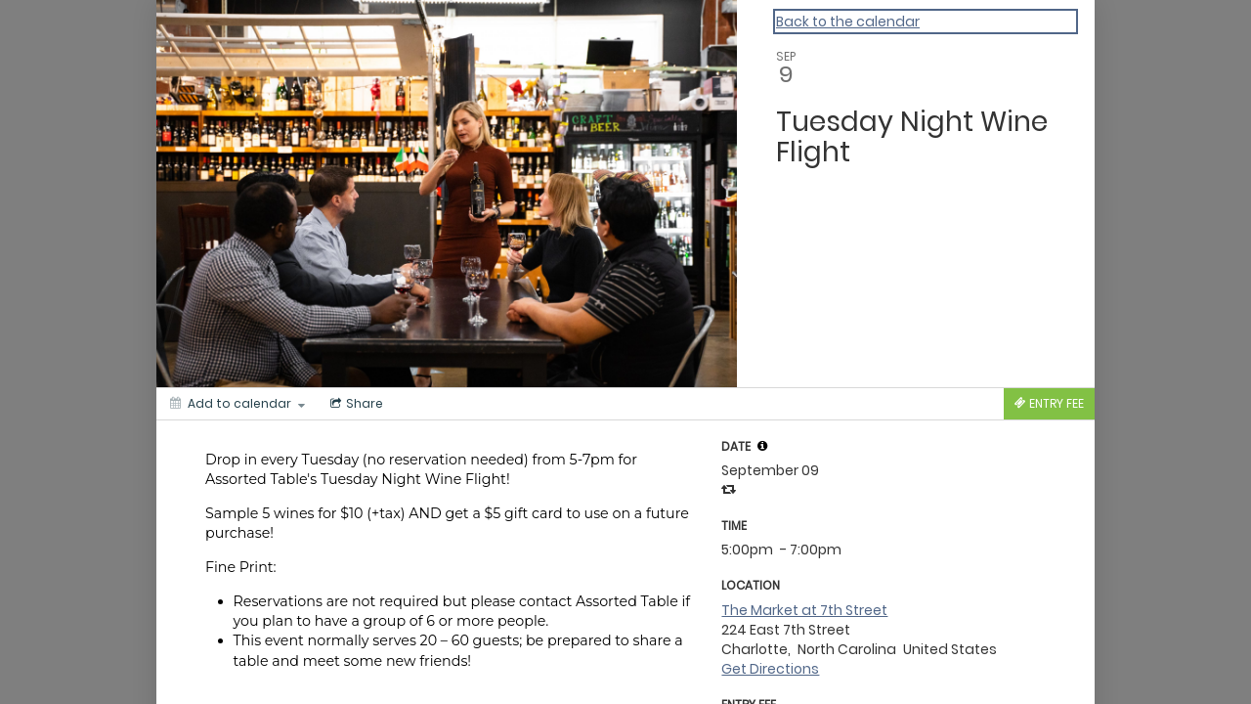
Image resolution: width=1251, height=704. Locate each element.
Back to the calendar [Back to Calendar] (848, 21)
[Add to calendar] (237, 403)
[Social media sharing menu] (355, 403)
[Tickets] (1049, 403)
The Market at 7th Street (804, 610)
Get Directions (770, 669)
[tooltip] (762, 446)
